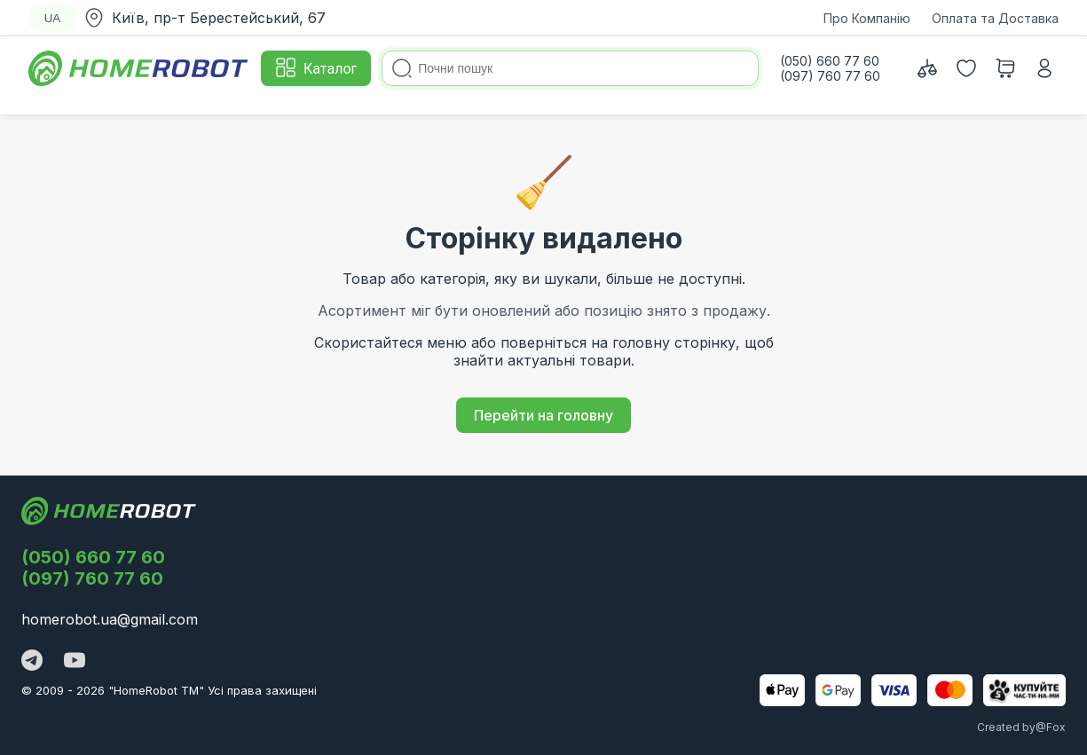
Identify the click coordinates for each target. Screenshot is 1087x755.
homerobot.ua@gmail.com (109, 619)
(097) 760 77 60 (92, 578)
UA (52, 18)
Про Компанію (866, 18)
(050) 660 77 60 (93, 557)
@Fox (1051, 727)
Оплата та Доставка (995, 18)
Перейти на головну (543, 415)
